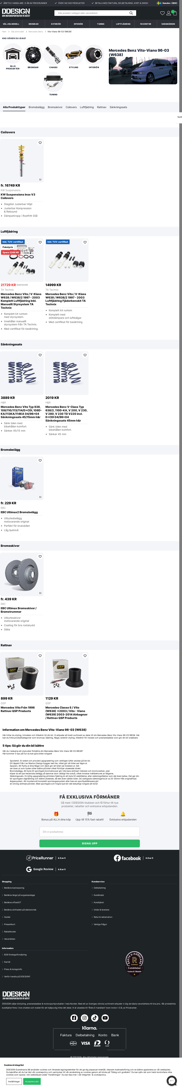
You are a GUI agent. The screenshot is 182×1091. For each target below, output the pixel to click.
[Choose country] (167, 3)
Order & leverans (101, 909)
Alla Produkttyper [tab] (14, 107)
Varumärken (168, 24)
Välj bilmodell (11, 24)
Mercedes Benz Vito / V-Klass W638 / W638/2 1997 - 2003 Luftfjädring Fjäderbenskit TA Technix (65, 299)
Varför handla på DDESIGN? (17, 976)
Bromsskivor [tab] (55, 107)
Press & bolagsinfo (13, 969)
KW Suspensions (10, 190)
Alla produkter (13, 56)
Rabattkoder (10, 931)
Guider (7, 917)
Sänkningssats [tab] (118, 107)
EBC (3, 508)
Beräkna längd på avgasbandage (19, 895)
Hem (4, 31)
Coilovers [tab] (71, 107)
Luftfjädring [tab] (87, 107)
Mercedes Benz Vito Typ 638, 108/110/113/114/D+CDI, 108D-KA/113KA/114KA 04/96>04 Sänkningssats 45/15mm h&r (21, 412)
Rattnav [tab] (101, 107)
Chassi (53, 57)
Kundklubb (99, 895)
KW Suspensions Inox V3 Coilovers (18, 196)
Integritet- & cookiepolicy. (94, 1074)
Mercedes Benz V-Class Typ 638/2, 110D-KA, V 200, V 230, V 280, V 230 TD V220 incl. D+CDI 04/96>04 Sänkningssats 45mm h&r (66, 413)
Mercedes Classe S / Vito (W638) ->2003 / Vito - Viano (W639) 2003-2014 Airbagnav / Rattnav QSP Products (66, 713)
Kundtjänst (99, 902)
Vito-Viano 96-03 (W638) (59, 31)
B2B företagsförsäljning (15, 954)
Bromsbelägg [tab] (37, 107)
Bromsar (33, 57)
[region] (89, 175)
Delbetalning (100, 888)
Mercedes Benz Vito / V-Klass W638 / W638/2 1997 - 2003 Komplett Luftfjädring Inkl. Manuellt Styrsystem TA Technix (21, 301)
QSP (3, 703)
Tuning (53, 84)
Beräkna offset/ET (12, 902)
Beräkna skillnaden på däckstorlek (20, 909)
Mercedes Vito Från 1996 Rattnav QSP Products (18, 709)
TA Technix (7, 289)
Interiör (94, 57)
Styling (74, 57)
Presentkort (9, 924)
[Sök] (95, 13)
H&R (3, 402)
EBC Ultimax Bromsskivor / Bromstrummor (19, 610)
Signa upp (89, 843)
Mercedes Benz (35, 31)
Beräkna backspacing (14, 888)
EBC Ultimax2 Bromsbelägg (19, 512)
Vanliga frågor (100, 924)
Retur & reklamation (103, 917)
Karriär (7, 962)
